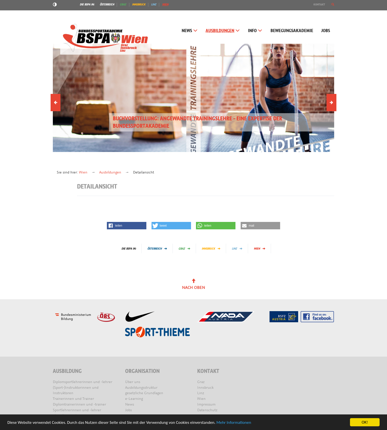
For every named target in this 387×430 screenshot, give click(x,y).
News (189, 31)
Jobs (325, 31)
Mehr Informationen (233, 422)
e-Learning (134, 398)
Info (255, 31)
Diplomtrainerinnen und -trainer (79, 404)
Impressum (206, 404)
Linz (153, 4)
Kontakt (319, 4)
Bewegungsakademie (292, 31)
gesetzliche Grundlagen (144, 393)
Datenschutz (207, 410)
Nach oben (193, 284)
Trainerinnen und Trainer (73, 398)
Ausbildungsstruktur (141, 387)
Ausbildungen (223, 31)
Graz (123, 4)
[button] (332, 4)
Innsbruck (138, 4)
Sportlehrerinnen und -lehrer (77, 410)
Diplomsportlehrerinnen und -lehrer (82, 382)
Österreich (107, 4)
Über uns (132, 382)
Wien (165, 4)
